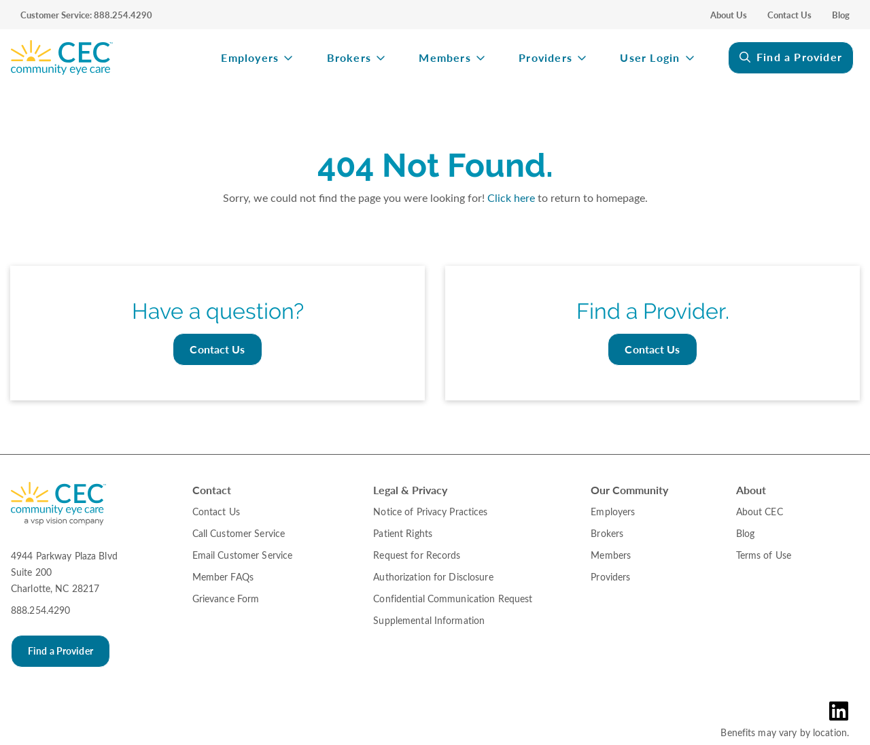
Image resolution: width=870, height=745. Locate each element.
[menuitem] (102, 57)
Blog (841, 15)
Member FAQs (223, 576)
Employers (250, 58)
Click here (511, 197)
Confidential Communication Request (452, 598)
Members (444, 58)
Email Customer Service (242, 555)
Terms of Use (763, 555)
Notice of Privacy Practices (430, 511)
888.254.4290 (40, 610)
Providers (545, 58)
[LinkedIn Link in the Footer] (841, 711)
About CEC (759, 511)
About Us (728, 15)
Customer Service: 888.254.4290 (86, 15)
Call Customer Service (238, 533)
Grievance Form (226, 598)
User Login (650, 58)
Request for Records (416, 555)
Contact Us (789, 15)
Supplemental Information (429, 620)
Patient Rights (402, 533)
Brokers (349, 58)
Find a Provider (799, 57)
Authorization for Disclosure (433, 576)
